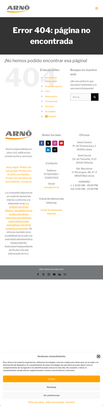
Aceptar (51, 379)
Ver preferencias (51, 395)
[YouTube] (61, 143)
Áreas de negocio (53, 86)
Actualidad (50, 111)
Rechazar (51, 387)
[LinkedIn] (48, 149)
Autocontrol (51, 96)
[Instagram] (54, 143)
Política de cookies (36, 402)
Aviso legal (70, 402)
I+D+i (47, 91)
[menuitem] (55, 116)
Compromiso (51, 101)
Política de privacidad (55, 402)
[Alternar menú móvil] (97, 8)
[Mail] (54, 149)
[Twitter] (48, 143)
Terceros (49, 106)
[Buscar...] (80, 97)
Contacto (26, 181)
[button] (98, 356)
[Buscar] (95, 97)
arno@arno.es (51, 187)
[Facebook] (41, 143)
